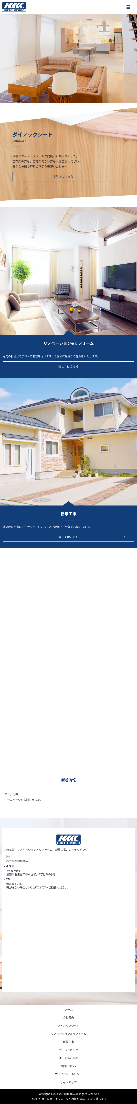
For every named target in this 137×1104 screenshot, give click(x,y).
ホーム (69, 1009)
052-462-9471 (14, 884)
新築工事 (68, 1042)
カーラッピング (68, 1050)
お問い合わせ (68, 1066)
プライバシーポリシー (68, 1074)
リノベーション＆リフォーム (68, 1034)
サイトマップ (68, 1082)
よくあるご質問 (68, 1058)
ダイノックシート (68, 1026)
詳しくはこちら (63, 176)
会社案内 (68, 1017)
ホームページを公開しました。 (23, 800)
